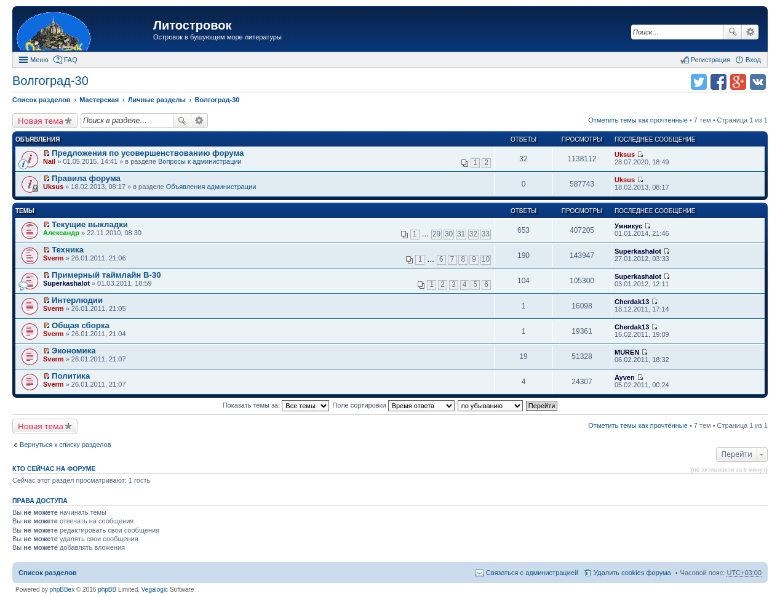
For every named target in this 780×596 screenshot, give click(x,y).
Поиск (732, 32)
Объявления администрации (211, 186)
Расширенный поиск (750, 32)
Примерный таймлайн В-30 (106, 275)
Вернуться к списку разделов (65, 444)
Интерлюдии (77, 300)
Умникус (628, 226)
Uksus (625, 154)
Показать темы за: (276, 405)
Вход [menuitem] (753, 59)
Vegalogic (154, 589)
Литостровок (192, 25)
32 (473, 234)
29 (436, 234)
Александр (61, 232)
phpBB (107, 589)
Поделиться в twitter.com (699, 82)
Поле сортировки (393, 405)
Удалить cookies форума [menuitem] (632, 572)
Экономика (74, 350)
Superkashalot (638, 251)
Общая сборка (80, 325)
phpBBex (62, 589)
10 (486, 259)
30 (449, 234)
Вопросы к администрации (200, 161)
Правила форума (86, 178)
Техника (68, 249)
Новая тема (40, 120)
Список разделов (47, 572)
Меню (39, 59)
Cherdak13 (632, 301)
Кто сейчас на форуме (54, 468)
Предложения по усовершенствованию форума (148, 153)
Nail (49, 161)
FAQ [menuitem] (71, 59)
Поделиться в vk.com (758, 82)
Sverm (53, 258)
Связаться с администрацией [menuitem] (532, 572)
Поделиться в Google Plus (738, 82)
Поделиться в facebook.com (718, 82)
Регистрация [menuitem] (710, 59)
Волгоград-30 (50, 80)
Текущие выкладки (90, 224)
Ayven (625, 377)
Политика (71, 376)
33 (486, 234)
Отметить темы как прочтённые (638, 120)
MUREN (627, 352)
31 (461, 234)
